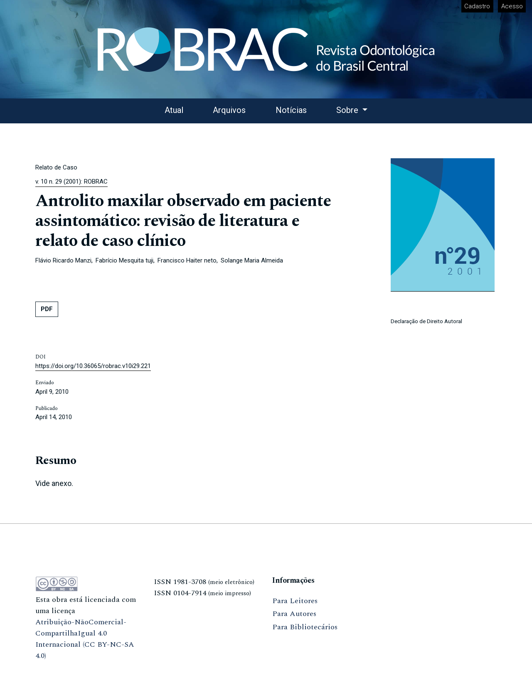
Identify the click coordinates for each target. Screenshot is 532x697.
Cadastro (477, 6)
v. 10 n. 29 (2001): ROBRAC (71, 181)
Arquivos (229, 110)
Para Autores (294, 613)
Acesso (512, 6)
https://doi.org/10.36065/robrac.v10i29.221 (93, 366)
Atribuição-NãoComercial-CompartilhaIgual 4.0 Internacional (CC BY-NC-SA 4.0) (84, 638)
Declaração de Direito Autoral (426, 321)
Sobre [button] (348, 110)
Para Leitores (295, 600)
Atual (174, 110)
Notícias (291, 110)
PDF (47, 309)
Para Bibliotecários (304, 627)
